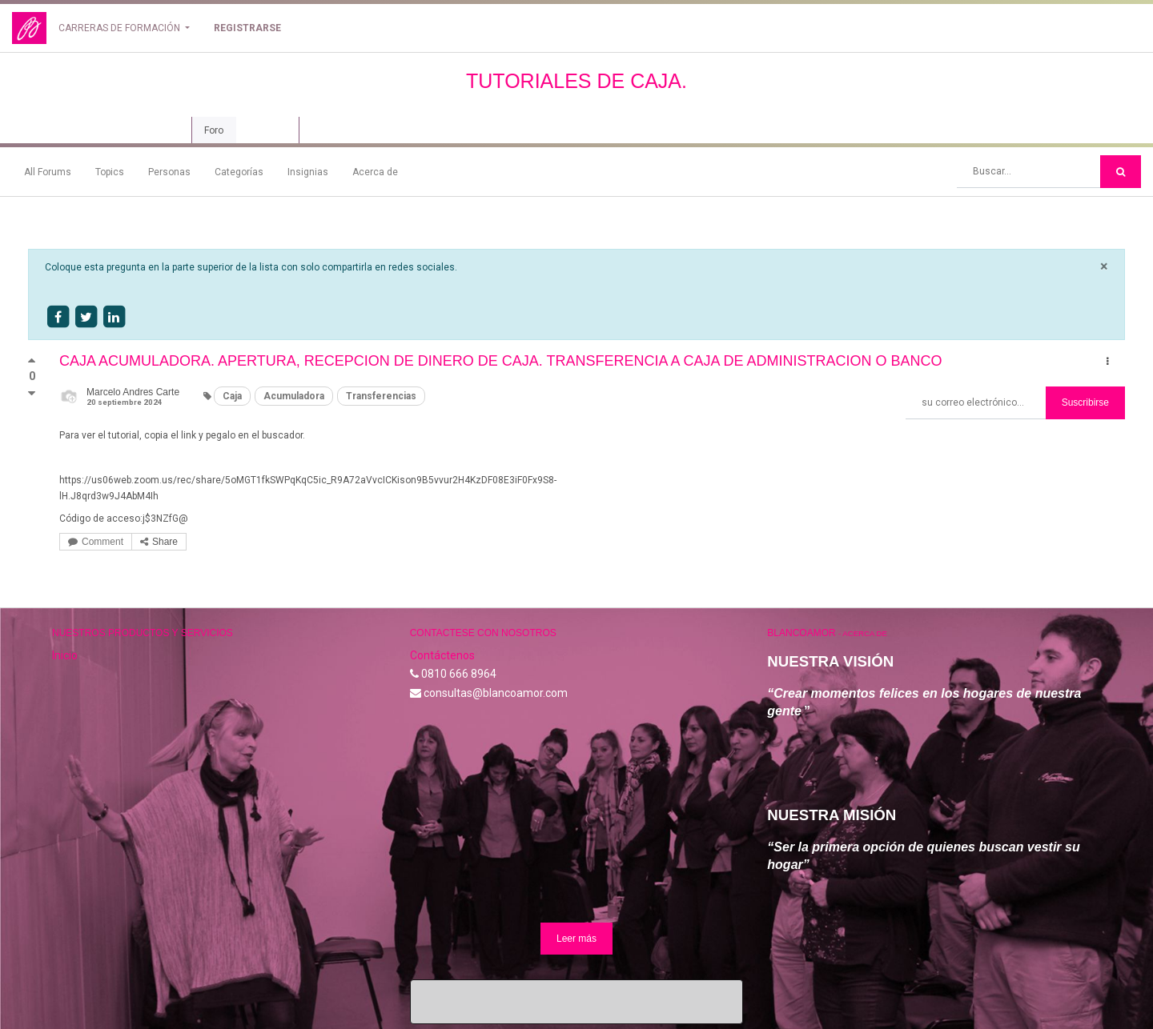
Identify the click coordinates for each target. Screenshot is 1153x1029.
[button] (1108, 362)
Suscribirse (1085, 402)
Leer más (576, 938)
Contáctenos (442, 655)
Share (159, 541)
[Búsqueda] (1120, 171)
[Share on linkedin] (114, 317)
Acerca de (375, 172)
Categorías (239, 172)
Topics (109, 172)
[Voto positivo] (31, 364)
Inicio (65, 655)
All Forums (47, 172)
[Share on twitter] (85, 317)
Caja (232, 396)
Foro (213, 130)
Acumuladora (293, 396)
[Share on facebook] (57, 317)
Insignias (307, 172)
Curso (161, 130)
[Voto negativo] (31, 393)
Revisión (267, 130)
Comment (95, 541)
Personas (169, 172)
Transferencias (381, 396)
